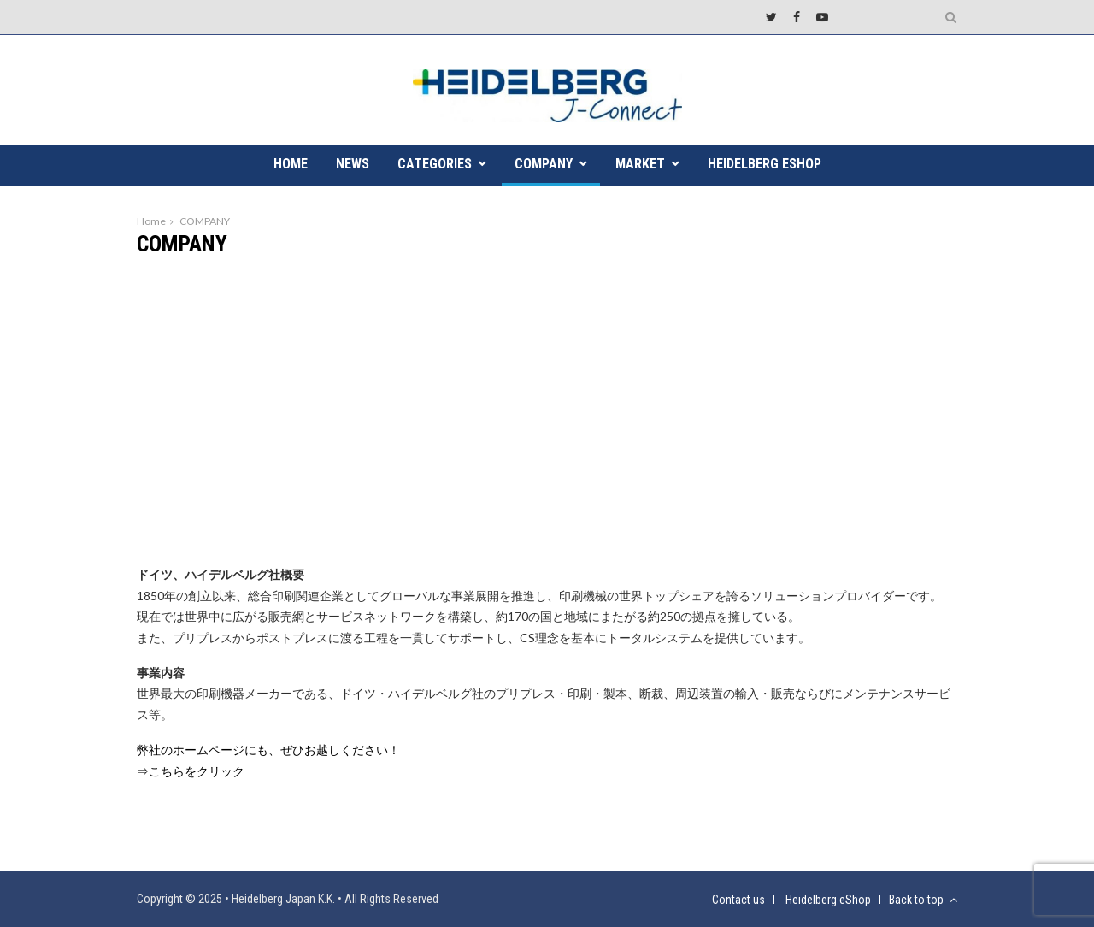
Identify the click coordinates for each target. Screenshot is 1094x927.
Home (151, 221)
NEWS (352, 164)
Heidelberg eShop (764, 164)
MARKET (640, 164)
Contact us (738, 899)
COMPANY (544, 164)
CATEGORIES (434, 164)
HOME (291, 164)
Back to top (923, 899)
